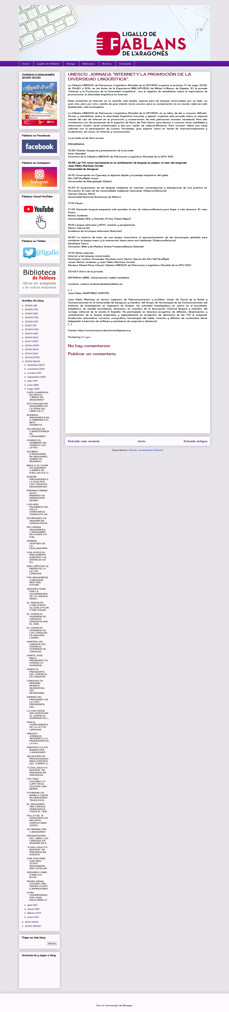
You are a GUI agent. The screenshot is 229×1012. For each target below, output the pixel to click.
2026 (29, 305)
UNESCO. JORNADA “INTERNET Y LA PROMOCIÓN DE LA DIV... (38, 738)
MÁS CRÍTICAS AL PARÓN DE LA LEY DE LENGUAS (38, 570)
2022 (29, 321)
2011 (28, 922)
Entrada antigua (195, 441)
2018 (28, 337)
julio (30, 381)
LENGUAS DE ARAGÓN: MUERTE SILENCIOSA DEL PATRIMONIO (35, 686)
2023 (29, 317)
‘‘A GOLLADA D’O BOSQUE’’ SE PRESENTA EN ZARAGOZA (37, 771)
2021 (29, 325)
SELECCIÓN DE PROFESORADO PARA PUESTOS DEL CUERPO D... (38, 760)
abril (30, 905)
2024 (29, 313)
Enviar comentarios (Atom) (146, 450)
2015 (29, 349)
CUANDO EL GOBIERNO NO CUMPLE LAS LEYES (36, 444)
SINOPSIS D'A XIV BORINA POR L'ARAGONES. (37, 750)
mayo (30, 389)
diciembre (33, 365)
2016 (29, 345)
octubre (32, 373)
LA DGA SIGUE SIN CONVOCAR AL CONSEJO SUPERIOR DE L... (38, 714)
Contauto (125, 63)
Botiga (71, 63)
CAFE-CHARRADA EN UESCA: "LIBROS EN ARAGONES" (37, 396)
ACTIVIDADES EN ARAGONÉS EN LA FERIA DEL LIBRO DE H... (37, 407)
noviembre (33, 369)
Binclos (106, 63)
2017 (28, 341)
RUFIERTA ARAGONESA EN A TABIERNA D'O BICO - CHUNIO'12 (38, 420)
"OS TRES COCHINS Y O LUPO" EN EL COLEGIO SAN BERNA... (37, 784)
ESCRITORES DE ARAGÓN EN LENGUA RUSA (37, 520)
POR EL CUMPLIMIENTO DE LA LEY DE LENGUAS (37, 726)
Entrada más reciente (84, 441)
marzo (31, 909)
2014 (28, 353)
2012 (29, 361)
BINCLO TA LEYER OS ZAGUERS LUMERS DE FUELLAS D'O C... (38, 469)
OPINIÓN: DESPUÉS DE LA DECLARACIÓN (37, 545)
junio (30, 385)
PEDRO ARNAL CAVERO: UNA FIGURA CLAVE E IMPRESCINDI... (38, 885)
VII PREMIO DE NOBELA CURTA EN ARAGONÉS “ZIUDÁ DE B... (37, 796)
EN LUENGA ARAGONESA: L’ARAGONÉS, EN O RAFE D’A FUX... (37, 532)
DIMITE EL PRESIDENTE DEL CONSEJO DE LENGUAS (37, 673)
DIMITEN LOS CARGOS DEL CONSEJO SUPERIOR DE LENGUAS (36, 646)
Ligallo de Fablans (48, 63)
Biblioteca (88, 63)
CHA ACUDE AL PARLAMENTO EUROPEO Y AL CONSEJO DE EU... (37, 557)
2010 (29, 926)
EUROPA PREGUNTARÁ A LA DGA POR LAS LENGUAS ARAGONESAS (37, 481)
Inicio (141, 441)
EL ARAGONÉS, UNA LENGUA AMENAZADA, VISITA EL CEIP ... (38, 808)
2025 (29, 309)
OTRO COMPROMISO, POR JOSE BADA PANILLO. (37, 896)
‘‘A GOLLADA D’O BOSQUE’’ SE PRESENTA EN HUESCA (37, 851)
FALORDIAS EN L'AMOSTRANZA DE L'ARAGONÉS (38, 433)
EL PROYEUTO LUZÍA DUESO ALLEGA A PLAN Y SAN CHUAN (38, 606)
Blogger (127, 1005)
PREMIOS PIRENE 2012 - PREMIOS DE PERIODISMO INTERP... (37, 495)
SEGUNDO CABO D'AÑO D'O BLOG (37, 875)
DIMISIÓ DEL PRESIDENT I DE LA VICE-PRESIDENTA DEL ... (37, 702)
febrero (31, 913)
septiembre (33, 377)
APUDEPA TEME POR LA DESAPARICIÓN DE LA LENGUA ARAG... (37, 594)
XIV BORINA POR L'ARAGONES (36, 830)
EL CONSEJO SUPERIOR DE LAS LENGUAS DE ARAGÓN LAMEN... (37, 633)
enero (30, 917)
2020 (29, 329)
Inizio (26, 63)
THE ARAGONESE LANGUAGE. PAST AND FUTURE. (37, 581)
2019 (29, 333)
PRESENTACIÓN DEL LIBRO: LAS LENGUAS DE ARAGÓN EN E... (37, 839)
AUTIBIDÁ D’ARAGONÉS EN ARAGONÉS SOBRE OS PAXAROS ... (37, 456)
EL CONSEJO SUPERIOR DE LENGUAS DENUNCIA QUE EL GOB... (37, 619)
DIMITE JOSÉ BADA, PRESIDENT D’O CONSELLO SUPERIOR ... (37, 660)
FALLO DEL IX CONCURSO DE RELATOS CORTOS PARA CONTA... (37, 820)
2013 (28, 357)
